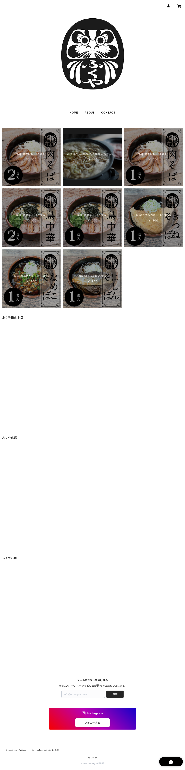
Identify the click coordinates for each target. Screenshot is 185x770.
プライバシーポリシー (15, 750)
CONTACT (108, 112)
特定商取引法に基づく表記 (45, 750)
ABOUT (90, 112)
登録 (115, 694)
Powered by (92, 763)
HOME (74, 112)
